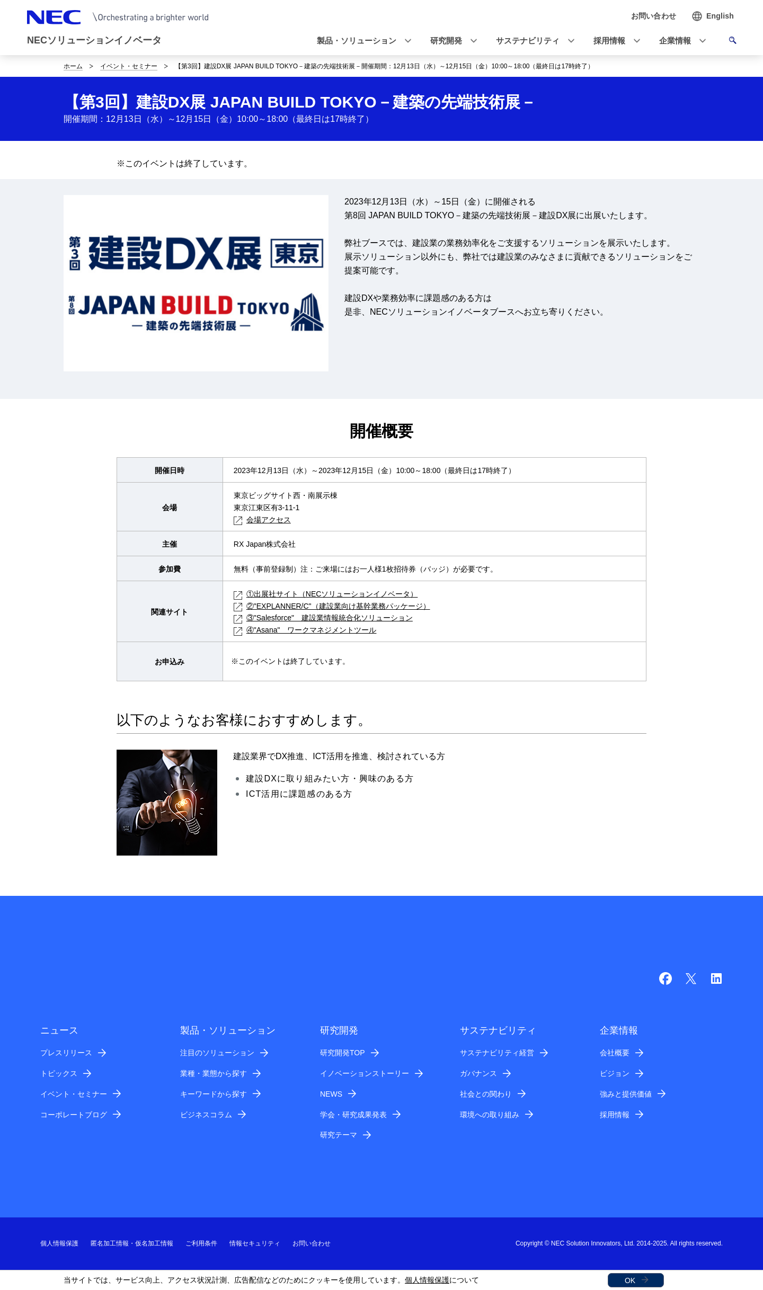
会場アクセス (262, 519)
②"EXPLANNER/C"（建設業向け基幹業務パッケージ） (332, 606)
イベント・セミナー (128, 66)
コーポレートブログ (73, 1114)
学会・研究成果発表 (353, 1114)
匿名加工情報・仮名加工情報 (132, 1243)
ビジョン (614, 1073)
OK (630, 1280)
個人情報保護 (427, 1280)
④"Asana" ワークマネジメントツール (305, 630)
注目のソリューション (217, 1052)
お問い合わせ (311, 1243)
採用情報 (614, 1114)
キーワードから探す (213, 1094)
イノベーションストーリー (364, 1073)
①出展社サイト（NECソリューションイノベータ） (326, 594)
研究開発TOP (342, 1052)
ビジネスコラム (206, 1114)
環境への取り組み (489, 1114)
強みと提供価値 (626, 1094)
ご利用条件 (201, 1243)
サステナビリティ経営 (497, 1052)
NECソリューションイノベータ (94, 40)
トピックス (58, 1073)
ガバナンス (478, 1073)
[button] (361, 41)
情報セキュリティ (254, 1243)
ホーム (73, 66)
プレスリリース (66, 1052)
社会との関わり (486, 1094)
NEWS (331, 1094)
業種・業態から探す (213, 1073)
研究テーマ (338, 1135)
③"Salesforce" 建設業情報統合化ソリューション (323, 617)
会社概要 (614, 1052)
